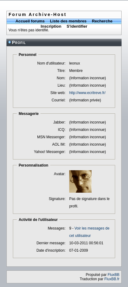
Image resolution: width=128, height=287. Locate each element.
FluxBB (113, 275)
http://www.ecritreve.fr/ (87, 93)
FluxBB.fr (111, 279)
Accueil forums (30, 21)
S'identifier (77, 26)
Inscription (51, 26)
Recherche (102, 21)
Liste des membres (68, 21)
